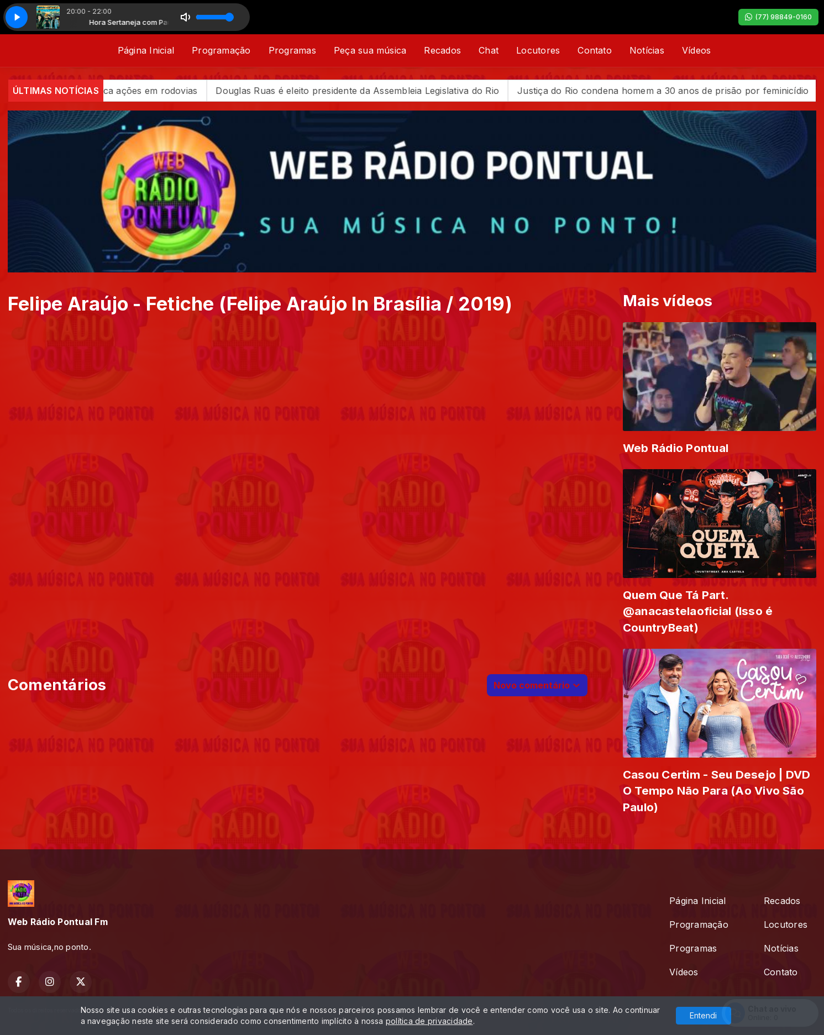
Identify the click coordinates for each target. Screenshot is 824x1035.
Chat (488, 50)
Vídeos (696, 50)
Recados (442, 50)
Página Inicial (146, 50)
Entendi (703, 1015)
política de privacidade (429, 1021)
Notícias (646, 50)
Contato (595, 50)
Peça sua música (370, 50)
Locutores (538, 50)
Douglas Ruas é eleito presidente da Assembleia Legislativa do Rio (384, 90)
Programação (221, 50)
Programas (292, 50)
